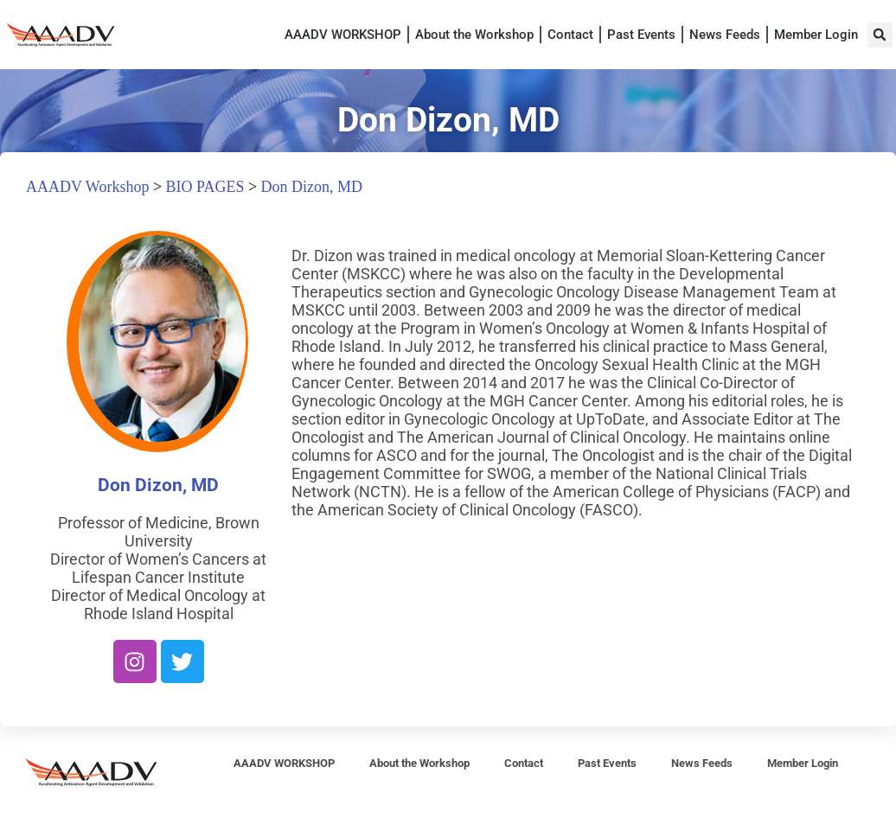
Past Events (641, 34)
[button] (880, 35)
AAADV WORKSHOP (343, 34)
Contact (570, 34)
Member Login (816, 34)
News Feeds (724, 34)
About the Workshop (474, 34)
